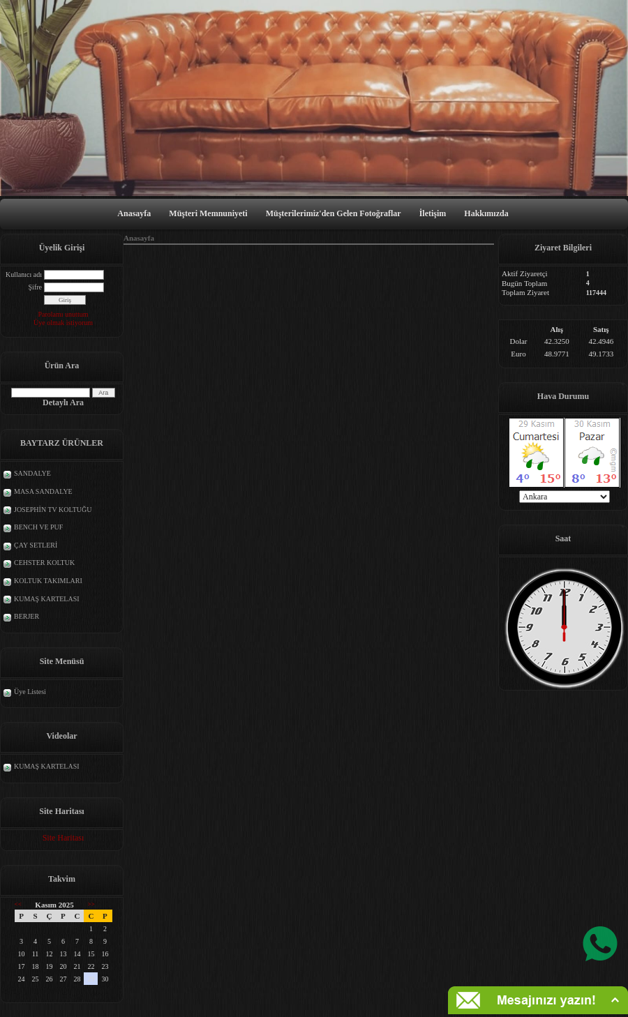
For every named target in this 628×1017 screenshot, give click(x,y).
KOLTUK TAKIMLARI (48, 581)
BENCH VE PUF (38, 527)
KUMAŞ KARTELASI (47, 599)
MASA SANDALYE (43, 491)
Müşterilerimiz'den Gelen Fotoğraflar (333, 213)
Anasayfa (134, 213)
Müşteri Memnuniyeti (208, 213)
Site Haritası (63, 838)
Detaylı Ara (63, 402)
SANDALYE (32, 473)
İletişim (433, 213)
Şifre (35, 287)
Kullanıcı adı (24, 274)
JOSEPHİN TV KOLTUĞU (53, 509)
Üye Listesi (30, 691)
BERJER (26, 616)
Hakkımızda (486, 213)
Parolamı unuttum (63, 314)
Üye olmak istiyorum (63, 322)
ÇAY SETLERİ (35, 545)
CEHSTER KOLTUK (44, 562)
